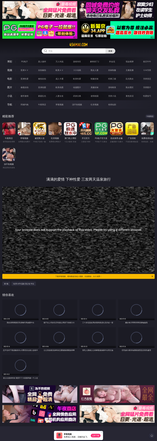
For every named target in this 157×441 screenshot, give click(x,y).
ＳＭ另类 (147, 70)
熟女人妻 (94, 70)
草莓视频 (59, 104)
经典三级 (112, 78)
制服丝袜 (94, 78)
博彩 (9, 61)
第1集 (6, 284)
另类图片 (147, 87)
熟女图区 (130, 87)
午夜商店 (42, 104)
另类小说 (112, 96)
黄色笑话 (130, 96)
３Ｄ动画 (77, 70)
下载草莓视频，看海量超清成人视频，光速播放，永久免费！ (104, 276)
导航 (9, 104)
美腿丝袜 (94, 87)
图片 (9, 87)
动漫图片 (77, 87)
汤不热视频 (77, 104)
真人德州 (42, 61)
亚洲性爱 (24, 78)
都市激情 (24, 96)
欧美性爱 (77, 78)
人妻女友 (59, 96)
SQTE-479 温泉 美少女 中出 (23, 284)
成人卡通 (59, 78)
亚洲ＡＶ (24, 70)
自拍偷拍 (42, 70)
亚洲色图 (42, 87)
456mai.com (78, 44)
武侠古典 (77, 96)
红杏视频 (94, 104)
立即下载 (95, 435)
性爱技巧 (147, 96)
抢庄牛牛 (147, 61)
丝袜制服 (112, 70)
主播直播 (130, 70)
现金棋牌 (130, 61)
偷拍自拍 (42, 78)
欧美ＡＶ (59, 70)
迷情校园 (94, 96)
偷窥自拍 (24, 87)
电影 (9, 78)
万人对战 (59, 61)
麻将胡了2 (94, 61)
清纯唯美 (112, 87)
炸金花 (112, 61)
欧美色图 (59, 87)
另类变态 (147, 78)
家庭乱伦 (42, 96)
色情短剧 (112, 104)
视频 (9, 70)
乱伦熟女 (130, 78)
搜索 (110, 51)
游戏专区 (77, 61)
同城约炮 (24, 104)
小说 (9, 96)
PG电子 (24, 61)
